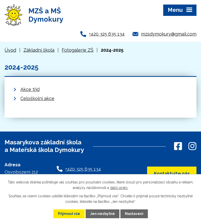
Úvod (10, 50)
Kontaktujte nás (172, 173)
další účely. (119, 188)
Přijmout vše (69, 214)
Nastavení (134, 214)
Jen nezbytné (102, 214)
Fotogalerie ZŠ (77, 50)
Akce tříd (30, 89)
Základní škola (38, 50)
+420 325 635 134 (107, 34)
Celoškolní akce (37, 98)
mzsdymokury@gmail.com (168, 34)
